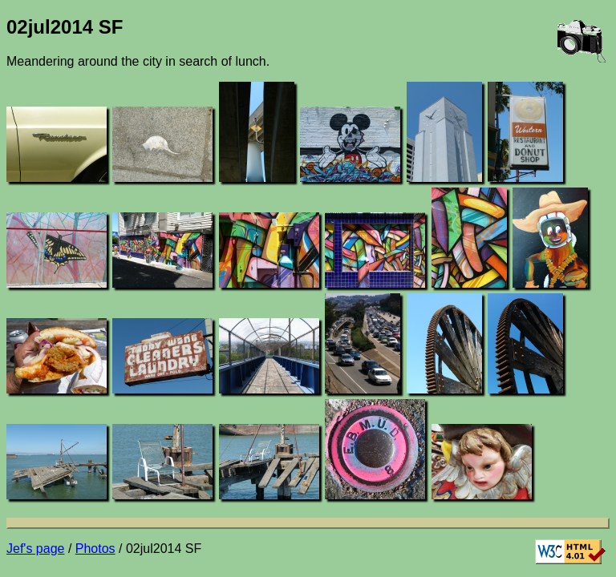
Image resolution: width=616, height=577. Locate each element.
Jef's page (35, 548)
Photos (95, 548)
